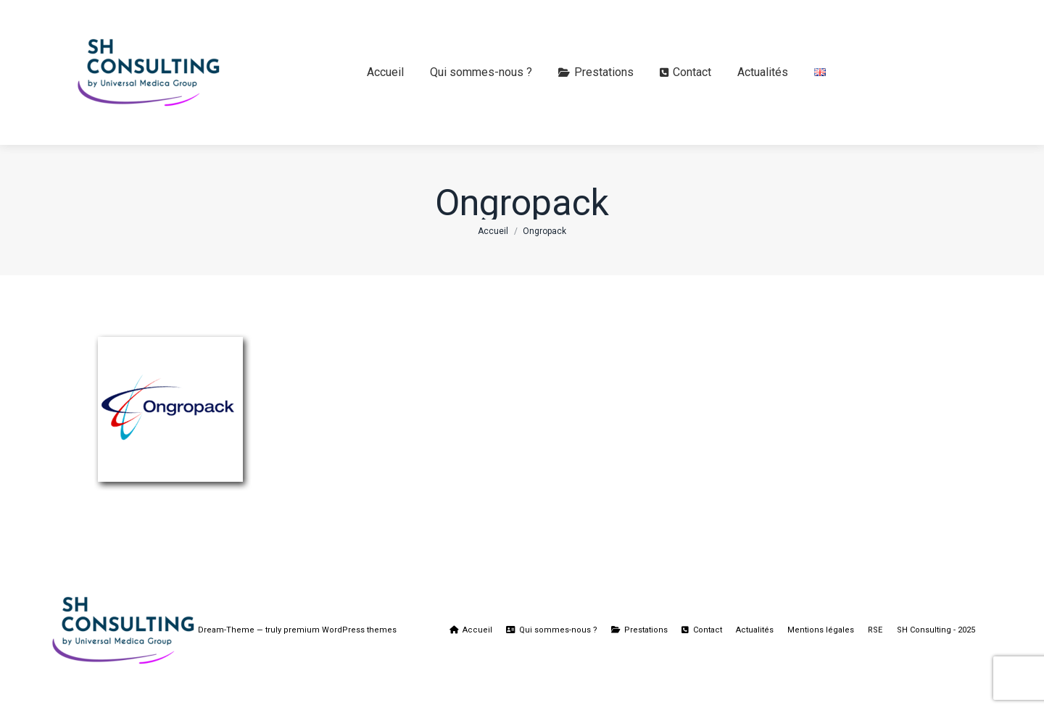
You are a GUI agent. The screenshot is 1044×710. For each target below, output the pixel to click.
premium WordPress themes (340, 630)
